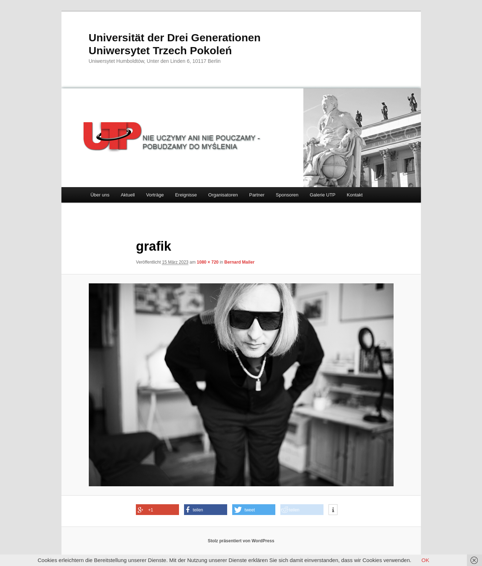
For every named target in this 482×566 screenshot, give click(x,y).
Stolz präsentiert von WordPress (241, 540)
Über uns (100, 195)
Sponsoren (287, 195)
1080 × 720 (208, 262)
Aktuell (128, 195)
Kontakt (355, 195)
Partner (257, 195)
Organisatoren (223, 195)
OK (426, 560)
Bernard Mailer (239, 262)
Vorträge (155, 195)
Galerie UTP (323, 195)
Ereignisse (186, 195)
